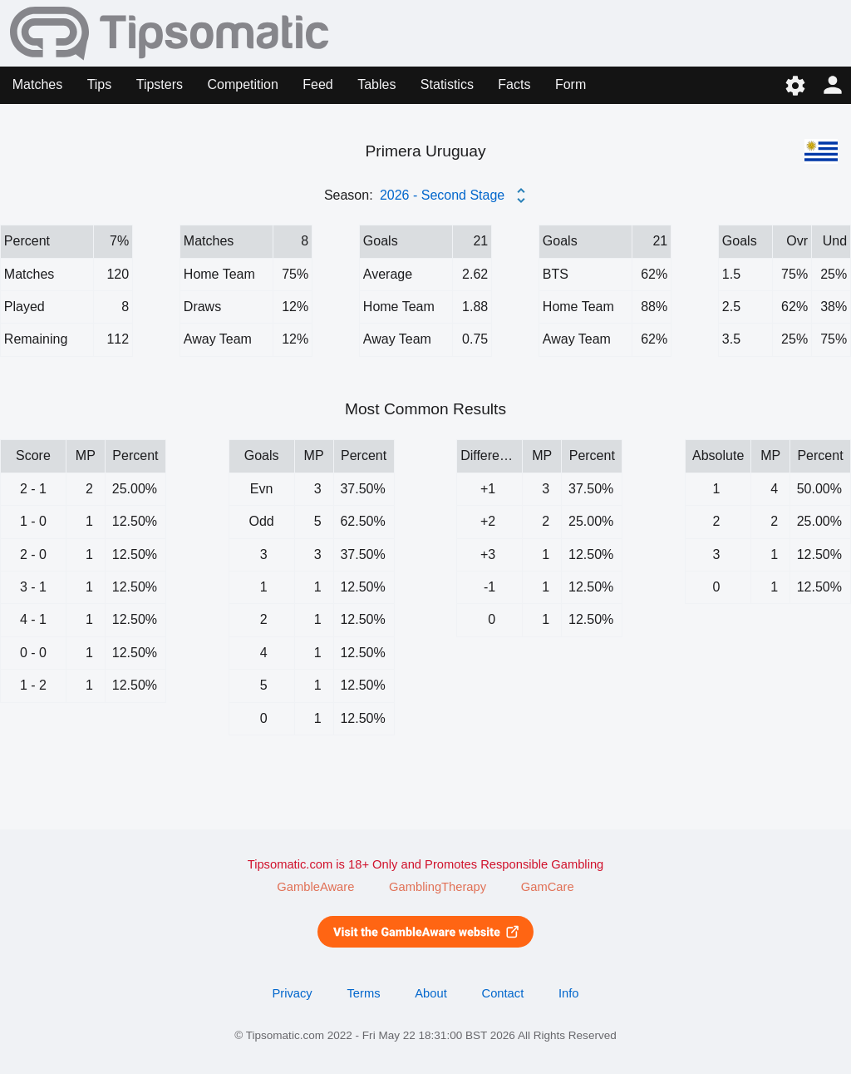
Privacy (292, 993)
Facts (514, 84)
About (430, 993)
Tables (376, 84)
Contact (503, 993)
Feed (317, 84)
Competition (242, 84)
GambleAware (315, 886)
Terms (363, 993)
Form (570, 84)
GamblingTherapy (437, 886)
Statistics (447, 84)
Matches (37, 84)
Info (568, 993)
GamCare (547, 886)
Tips (99, 84)
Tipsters (159, 84)
